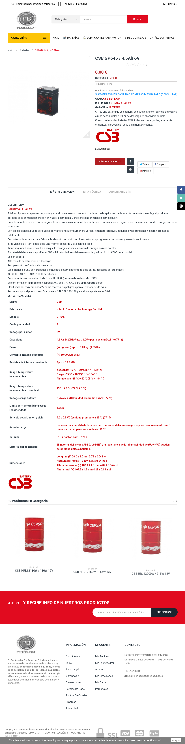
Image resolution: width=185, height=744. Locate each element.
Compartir (161, 164)
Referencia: (101, 77)
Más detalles (102, 149)
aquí (157, 740)
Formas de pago (75, 689)
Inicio (10, 50)
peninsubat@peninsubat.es (148, 676)
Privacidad (72, 708)
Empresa (71, 702)
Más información (62, 191)
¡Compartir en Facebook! (136, 162)
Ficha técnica (91, 191)
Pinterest (145, 170)
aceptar (176, 740)
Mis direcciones (104, 676)
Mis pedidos (102, 656)
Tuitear (144, 164)
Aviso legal (72, 669)
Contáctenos (73, 656)
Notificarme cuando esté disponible (114, 90)
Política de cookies (76, 695)
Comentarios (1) (119, 191)
